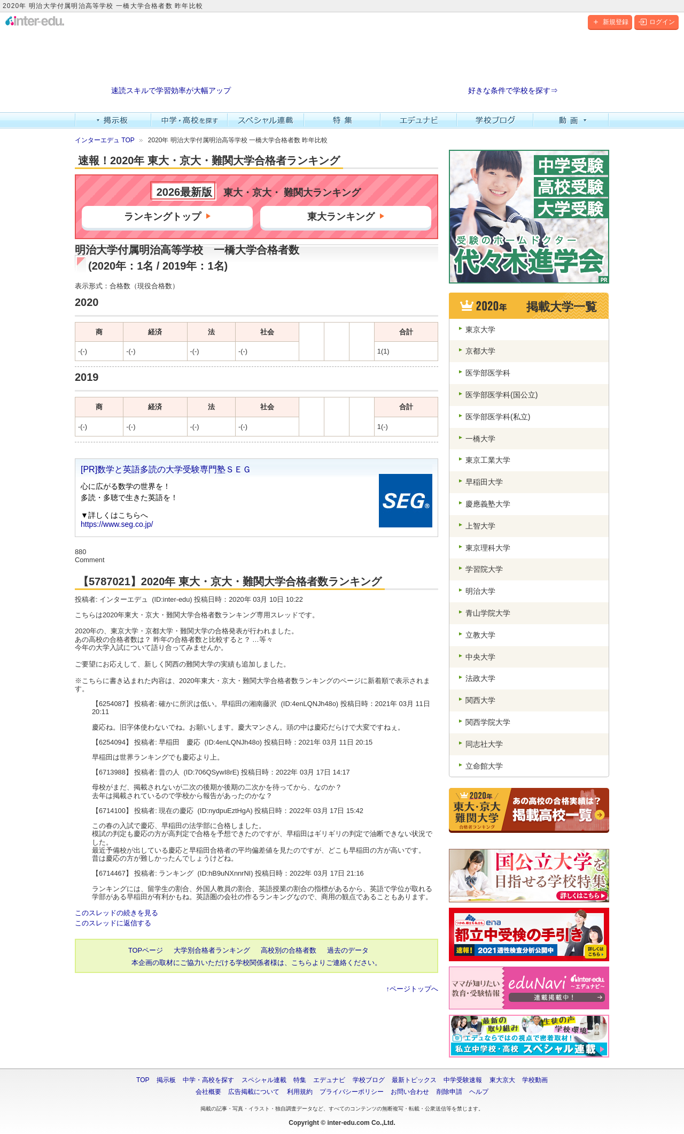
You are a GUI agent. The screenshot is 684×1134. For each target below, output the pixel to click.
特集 (342, 120)
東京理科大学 (487, 547)
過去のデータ (348, 950)
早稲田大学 (484, 482)
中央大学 (480, 657)
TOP (142, 1080)
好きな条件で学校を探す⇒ (513, 91)
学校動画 (535, 1080)
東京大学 (480, 329)
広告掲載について (253, 1091)
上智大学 (480, 526)
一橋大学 (480, 438)
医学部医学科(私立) (497, 416)
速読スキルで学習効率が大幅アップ (171, 91)
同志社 (484, 744)
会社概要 (208, 1091)
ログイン (656, 22)
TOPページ (145, 950)
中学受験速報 (463, 1080)
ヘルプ (478, 1091)
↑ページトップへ (412, 989)
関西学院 (487, 722)
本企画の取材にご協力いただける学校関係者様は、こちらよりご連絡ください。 (256, 963)
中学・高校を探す (189, 120)
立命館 (484, 766)
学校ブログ (495, 120)
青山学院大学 (487, 613)
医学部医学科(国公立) (501, 394)
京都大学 (480, 351)
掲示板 (113, 120)
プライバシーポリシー (352, 1091)
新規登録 (610, 22)
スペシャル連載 (266, 120)
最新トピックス (414, 1080)
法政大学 (480, 678)
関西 (480, 700)
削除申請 (449, 1091)
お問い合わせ (410, 1091)
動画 (571, 120)
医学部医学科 (487, 373)
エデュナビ (418, 120)
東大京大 (502, 1080)
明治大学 (480, 591)
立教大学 (480, 635)
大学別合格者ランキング (212, 950)
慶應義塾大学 (487, 504)
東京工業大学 (487, 460)
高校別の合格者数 (288, 950)
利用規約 (300, 1091)
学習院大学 (484, 569)
